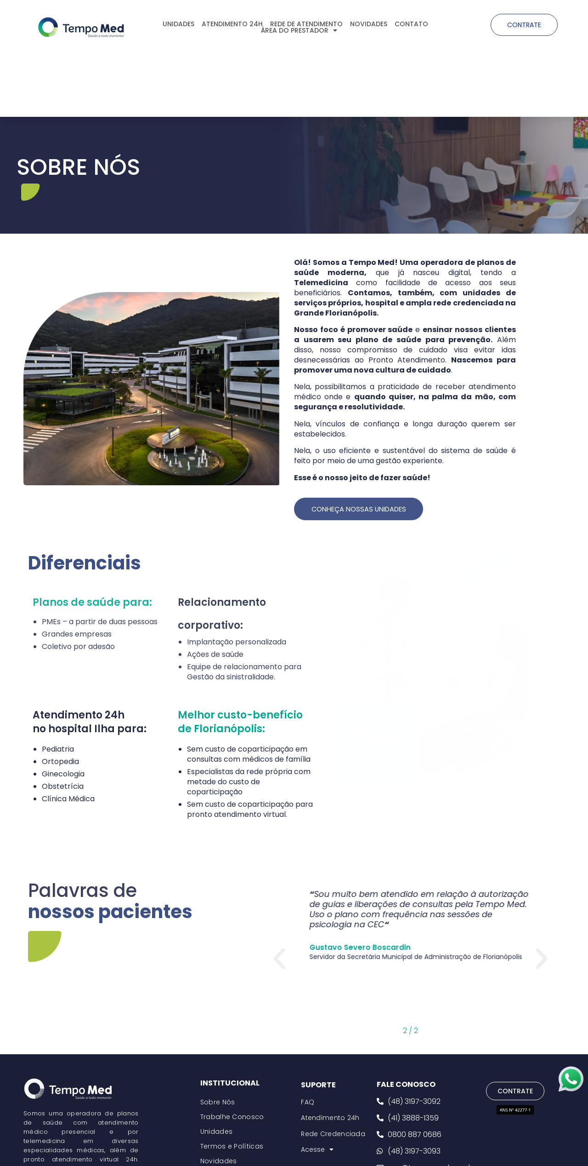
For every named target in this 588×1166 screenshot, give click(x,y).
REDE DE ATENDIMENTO (306, 24)
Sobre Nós (217, 1102)
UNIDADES (178, 24)
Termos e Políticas (231, 1146)
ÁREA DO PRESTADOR (299, 30)
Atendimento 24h (330, 1118)
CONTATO (411, 24)
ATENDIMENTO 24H (232, 24)
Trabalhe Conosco (232, 1117)
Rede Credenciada (333, 1134)
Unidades (216, 1132)
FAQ (307, 1102)
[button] (279, 959)
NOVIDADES (368, 24)
